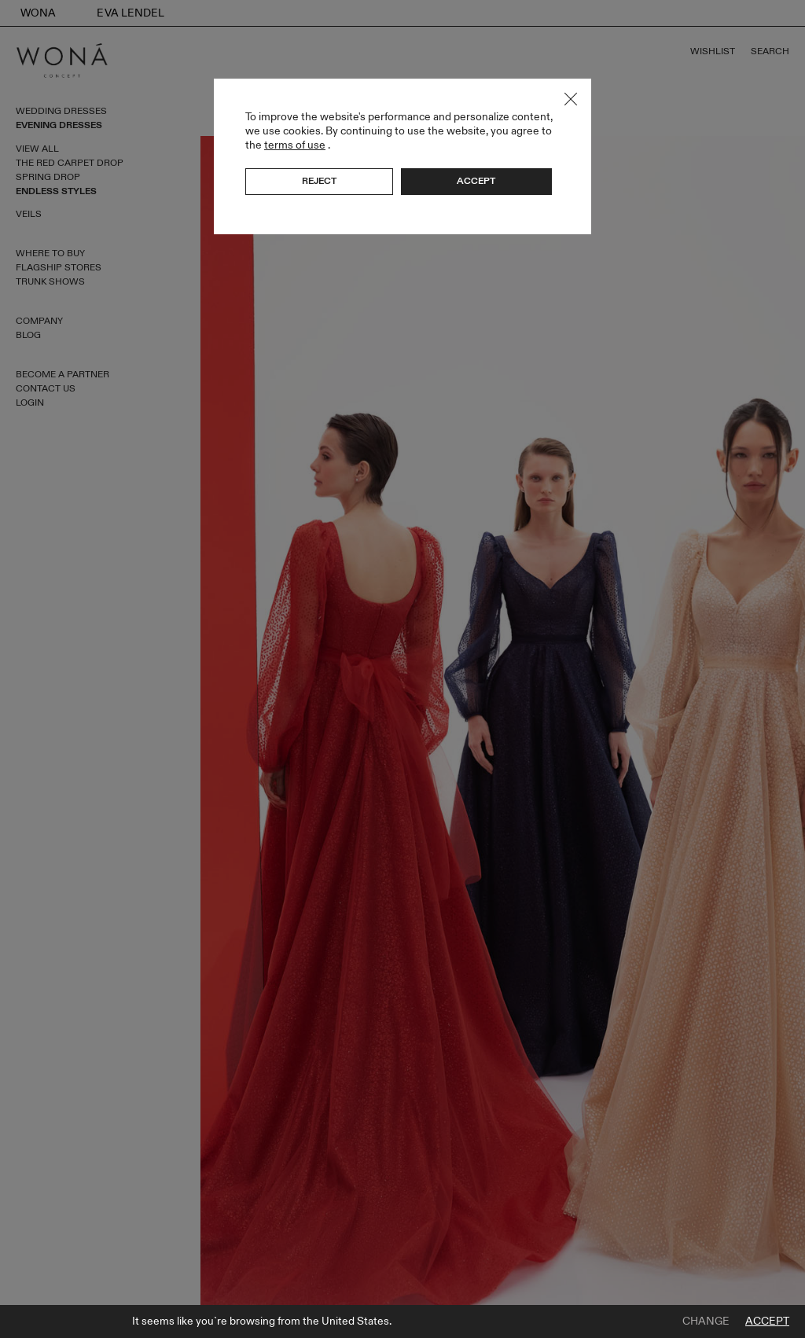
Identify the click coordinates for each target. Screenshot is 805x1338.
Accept (767, 1321)
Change (706, 1321)
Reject (319, 181)
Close (570, 99)
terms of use (294, 145)
